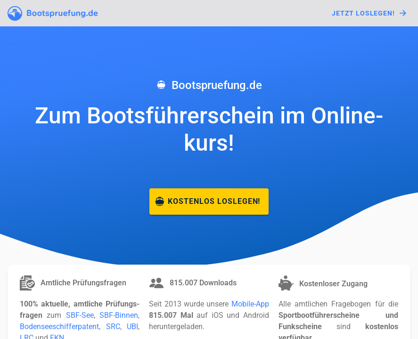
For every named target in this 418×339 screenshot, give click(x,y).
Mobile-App (250, 303)
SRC (113, 326)
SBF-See (80, 315)
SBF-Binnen (118, 315)
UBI (132, 326)
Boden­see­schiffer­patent (59, 326)
